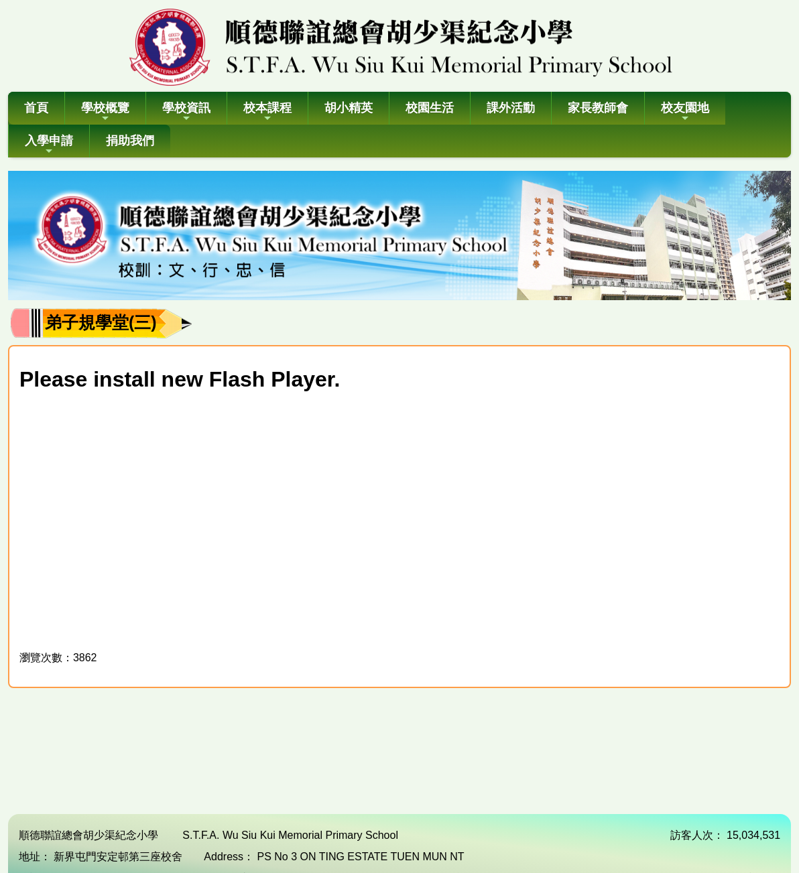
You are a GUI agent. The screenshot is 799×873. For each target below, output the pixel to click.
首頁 (36, 108)
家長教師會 (598, 108)
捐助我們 (130, 140)
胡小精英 (348, 108)
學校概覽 (105, 112)
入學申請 (49, 145)
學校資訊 (186, 112)
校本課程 (267, 112)
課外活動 (511, 108)
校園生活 (430, 108)
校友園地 (685, 112)
